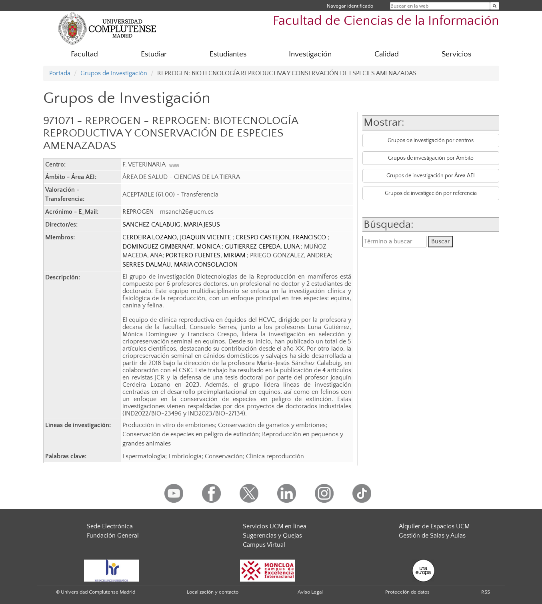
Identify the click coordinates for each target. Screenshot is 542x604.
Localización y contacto (212, 592)
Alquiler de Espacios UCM (434, 526)
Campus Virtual (264, 544)
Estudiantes (228, 54)
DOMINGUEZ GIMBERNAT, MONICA (172, 246)
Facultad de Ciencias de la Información (386, 21)
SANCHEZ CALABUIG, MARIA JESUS (171, 224)
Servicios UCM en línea (274, 526)
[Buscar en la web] (494, 6)
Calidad (386, 54)
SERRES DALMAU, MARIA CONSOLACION (180, 264)
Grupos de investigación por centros (431, 140)
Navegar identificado (350, 5)
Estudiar (154, 54)
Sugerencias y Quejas (272, 535)
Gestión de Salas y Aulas (432, 535)
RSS (485, 592)
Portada (59, 73)
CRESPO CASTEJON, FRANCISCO (282, 237)
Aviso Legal (310, 592)
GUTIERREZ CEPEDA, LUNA (263, 246)
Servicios (456, 54)
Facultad (84, 54)
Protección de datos (407, 592)
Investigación (310, 54)
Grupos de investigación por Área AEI (430, 176)
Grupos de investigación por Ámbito (431, 158)
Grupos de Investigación (113, 73)
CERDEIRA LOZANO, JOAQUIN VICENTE (177, 237)
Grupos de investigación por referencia (431, 193)
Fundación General (113, 535)
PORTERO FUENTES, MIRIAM (206, 255)
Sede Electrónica (110, 526)
